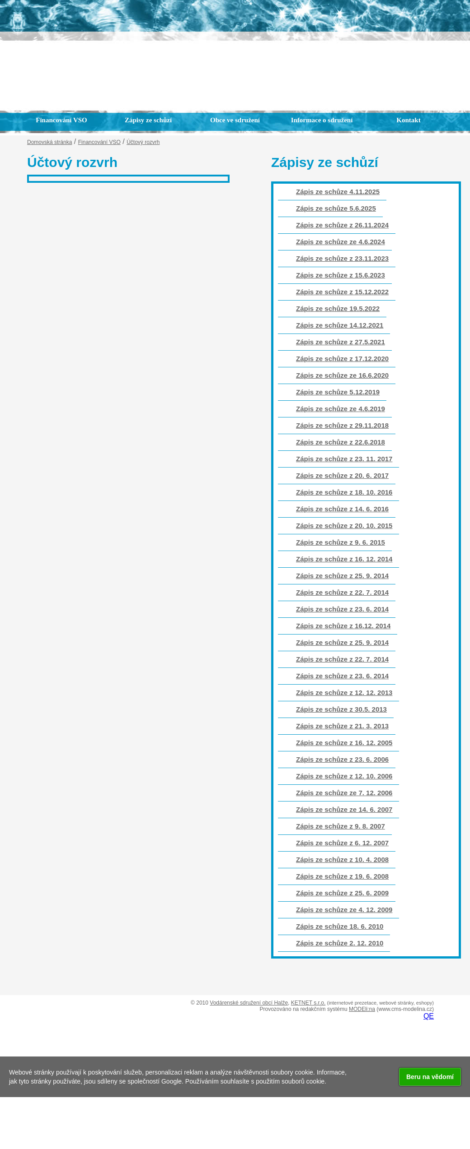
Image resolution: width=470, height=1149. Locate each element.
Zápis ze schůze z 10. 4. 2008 (342, 859)
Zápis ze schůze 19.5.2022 (338, 308)
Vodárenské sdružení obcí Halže (249, 1003)
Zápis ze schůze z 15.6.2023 (340, 275)
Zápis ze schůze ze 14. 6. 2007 (344, 809)
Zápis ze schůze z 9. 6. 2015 (340, 542)
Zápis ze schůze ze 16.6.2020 (342, 375)
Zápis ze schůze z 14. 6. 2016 (342, 509)
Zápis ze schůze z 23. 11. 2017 (344, 459)
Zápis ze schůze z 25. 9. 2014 (342, 575)
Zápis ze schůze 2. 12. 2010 (339, 943)
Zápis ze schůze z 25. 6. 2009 (342, 893)
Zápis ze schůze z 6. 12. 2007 (342, 843)
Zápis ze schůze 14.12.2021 (339, 325)
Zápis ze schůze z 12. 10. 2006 (344, 776)
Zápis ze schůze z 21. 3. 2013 (342, 726)
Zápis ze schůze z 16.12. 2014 (343, 626)
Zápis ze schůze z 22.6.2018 (340, 442)
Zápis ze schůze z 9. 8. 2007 (340, 826)
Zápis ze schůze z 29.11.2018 (342, 425)
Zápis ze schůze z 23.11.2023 (342, 258)
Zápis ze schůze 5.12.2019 (338, 392)
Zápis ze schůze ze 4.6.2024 (340, 242)
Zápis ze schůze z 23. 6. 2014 (342, 609)
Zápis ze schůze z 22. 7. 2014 (342, 592)
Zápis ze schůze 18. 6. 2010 (339, 926)
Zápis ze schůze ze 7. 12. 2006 (344, 793)
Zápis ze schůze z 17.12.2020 (342, 358)
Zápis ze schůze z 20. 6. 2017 (342, 475)
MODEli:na (362, 1009)
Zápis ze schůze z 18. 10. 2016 (344, 492)
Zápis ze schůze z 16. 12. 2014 (344, 559)
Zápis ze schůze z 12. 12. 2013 (344, 692)
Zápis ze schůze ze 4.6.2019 (340, 408)
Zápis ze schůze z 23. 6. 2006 (342, 759)
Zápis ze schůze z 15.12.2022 (342, 292)
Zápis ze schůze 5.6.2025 (336, 208)
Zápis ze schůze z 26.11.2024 (342, 225)
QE (428, 1016)
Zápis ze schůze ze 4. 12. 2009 (344, 909)
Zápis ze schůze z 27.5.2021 (340, 342)
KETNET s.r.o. (308, 1003)
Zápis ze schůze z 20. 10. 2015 (344, 525)
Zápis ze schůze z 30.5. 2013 (341, 709)
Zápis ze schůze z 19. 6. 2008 (342, 876)
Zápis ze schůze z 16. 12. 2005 (344, 742)
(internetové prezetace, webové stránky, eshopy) (380, 1002)
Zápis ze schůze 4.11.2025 (338, 191)
